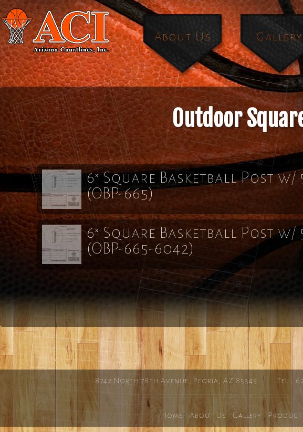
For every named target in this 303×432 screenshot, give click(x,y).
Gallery (247, 415)
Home (172, 415)
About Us (182, 36)
